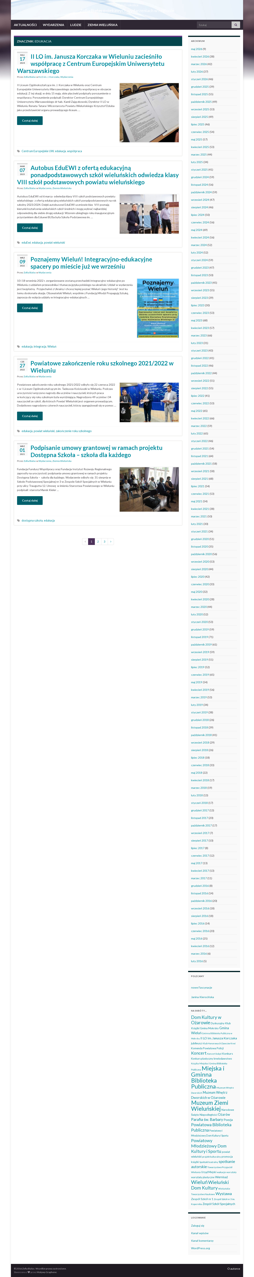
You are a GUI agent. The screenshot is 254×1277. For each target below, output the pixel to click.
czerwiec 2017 (200, 855)
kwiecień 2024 (200, 237)
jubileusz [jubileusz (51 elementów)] (196, 1043)
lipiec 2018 (197, 757)
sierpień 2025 (199, 116)
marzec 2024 (199, 245)
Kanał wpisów (200, 1233)
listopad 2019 (199, 637)
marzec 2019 (199, 697)
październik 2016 (201, 900)
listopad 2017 (199, 818)
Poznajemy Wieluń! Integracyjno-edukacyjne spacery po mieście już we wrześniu (91, 263)
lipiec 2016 (197, 923)
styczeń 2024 (199, 260)
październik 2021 (201, 463)
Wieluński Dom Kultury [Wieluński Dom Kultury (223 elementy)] (210, 1185)
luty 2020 (197, 614)
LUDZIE (75, 25)
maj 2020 (196, 591)
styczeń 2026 (199, 79)
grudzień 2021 (200, 448)
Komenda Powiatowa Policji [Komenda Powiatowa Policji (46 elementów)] (207, 1048)
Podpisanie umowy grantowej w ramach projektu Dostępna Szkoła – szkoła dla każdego (97, 451)
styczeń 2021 (199, 531)
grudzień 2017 (200, 810)
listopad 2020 (199, 546)
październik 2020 (201, 554)
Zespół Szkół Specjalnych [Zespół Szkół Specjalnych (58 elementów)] (219, 1204)
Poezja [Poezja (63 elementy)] (228, 1119)
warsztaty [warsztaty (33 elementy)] (231, 1172)
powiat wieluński (54, 242)
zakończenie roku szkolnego (74, 431)
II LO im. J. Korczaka (48, 76)
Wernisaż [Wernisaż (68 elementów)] (221, 1177)
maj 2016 (196, 938)
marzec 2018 (199, 787)
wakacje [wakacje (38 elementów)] (221, 1172)
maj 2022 (196, 410)
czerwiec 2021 (200, 493)
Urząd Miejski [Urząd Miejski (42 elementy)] (208, 1172)
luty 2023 (197, 343)
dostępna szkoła (32, 520)
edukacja (60, 151)
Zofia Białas (30, 76)
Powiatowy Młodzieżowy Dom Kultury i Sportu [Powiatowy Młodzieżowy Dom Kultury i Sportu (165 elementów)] (208, 1146)
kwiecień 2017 (200, 870)
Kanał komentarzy (202, 1240)
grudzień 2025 (200, 86)
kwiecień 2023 (200, 328)
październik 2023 (201, 282)
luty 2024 (197, 252)
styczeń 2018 (199, 802)
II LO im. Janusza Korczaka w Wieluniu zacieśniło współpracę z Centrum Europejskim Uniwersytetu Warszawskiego (91, 63)
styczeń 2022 (199, 441)
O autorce (233, 1268)
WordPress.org (200, 1248)
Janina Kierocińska (202, 997)
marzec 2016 (199, 953)
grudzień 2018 (200, 720)
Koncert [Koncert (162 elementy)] (199, 1053)
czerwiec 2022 (200, 403)
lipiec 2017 (197, 848)
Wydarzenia (66, 76)
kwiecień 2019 (200, 689)
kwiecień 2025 (200, 147)
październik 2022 (201, 373)
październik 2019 (201, 644)
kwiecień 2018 (200, 780)
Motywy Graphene (47, 1272)
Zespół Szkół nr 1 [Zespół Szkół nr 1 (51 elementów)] (202, 1199)
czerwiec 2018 (200, 765)
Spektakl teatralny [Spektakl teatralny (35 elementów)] (208, 1162)
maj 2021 (196, 501)
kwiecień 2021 (200, 508)
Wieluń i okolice (127, 4)
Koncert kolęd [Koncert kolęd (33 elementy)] (214, 1053)
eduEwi (26, 242)
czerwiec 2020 (200, 584)
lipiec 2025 (197, 124)
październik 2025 (201, 101)
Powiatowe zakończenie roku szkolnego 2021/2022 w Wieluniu (102, 366)
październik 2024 (201, 192)
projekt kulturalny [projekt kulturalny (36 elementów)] (211, 1156)
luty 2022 (197, 433)
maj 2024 (196, 230)
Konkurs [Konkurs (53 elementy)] (227, 1053)
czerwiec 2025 (200, 132)
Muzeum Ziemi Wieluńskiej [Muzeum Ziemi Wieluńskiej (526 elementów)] (209, 1105)
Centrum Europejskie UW (38, 151)
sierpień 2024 (199, 207)
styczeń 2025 (199, 169)
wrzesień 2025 (200, 109)
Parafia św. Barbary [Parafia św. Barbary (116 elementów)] (207, 1119)
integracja (40, 346)
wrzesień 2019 (200, 652)
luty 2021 (197, 524)
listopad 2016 (199, 893)
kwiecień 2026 (200, 56)
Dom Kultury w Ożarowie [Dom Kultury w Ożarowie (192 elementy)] (206, 1020)
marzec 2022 (199, 426)
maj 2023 (196, 320)
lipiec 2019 (197, 667)
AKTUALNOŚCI (25, 25)
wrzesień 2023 (200, 290)
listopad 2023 (199, 275)
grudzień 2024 (200, 177)
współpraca (74, 151)
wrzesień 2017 (200, 833)
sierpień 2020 (199, 569)
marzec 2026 (199, 64)
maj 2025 (196, 139)
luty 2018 (197, 795)
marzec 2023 (199, 335)
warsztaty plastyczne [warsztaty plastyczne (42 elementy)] (203, 1177)
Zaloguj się (197, 1225)
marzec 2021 (199, 516)
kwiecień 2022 (200, 418)
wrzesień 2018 (200, 742)
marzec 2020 (199, 606)
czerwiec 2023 (200, 312)
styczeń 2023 (199, 350)
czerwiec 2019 (200, 674)
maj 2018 (196, 772)
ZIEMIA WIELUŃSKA (102, 25)
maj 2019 (196, 682)
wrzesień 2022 (200, 380)
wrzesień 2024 (200, 199)
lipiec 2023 (197, 305)
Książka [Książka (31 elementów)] (195, 1063)
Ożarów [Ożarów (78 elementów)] (224, 1114)
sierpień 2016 (199, 916)
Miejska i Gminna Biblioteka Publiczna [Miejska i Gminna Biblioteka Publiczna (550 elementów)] (207, 1077)
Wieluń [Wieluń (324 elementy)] (199, 1182)
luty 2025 (197, 162)
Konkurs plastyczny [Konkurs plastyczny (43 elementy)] (202, 1058)
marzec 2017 (199, 878)
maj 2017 (196, 863)
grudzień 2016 (200, 885)
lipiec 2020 (197, 576)
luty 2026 (197, 71)
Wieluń (51, 346)
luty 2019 (197, 704)
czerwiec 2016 (200, 931)
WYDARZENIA (53, 25)
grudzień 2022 (200, 358)
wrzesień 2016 (200, 908)
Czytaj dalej (30, 120)
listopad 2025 (199, 94)
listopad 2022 (199, 365)
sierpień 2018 (199, 750)
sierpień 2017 (199, 840)
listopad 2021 (199, 456)
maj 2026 (196, 49)
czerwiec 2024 (200, 222)
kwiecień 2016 (200, 946)
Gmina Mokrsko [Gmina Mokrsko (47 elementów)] (209, 1028)
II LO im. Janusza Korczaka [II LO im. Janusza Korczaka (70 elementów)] (218, 1038)
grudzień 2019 (200, 629)
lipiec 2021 (197, 486)
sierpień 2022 (199, 388)
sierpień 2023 (199, 297)
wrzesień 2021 (200, 471)
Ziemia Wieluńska (61, 188)
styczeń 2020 (199, 622)
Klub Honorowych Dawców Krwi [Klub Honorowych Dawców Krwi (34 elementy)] (219, 1043)
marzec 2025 (199, 154)
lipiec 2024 (197, 214)
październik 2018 (201, 735)
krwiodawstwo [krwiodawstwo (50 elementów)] (223, 1058)
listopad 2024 (199, 184)
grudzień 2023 (200, 267)
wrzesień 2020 (200, 561)
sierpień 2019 (199, 659)
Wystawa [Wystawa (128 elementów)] (224, 1193)
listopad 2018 (199, 727)
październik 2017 (201, 825)
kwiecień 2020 (200, 599)
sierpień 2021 (199, 478)
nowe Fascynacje (201, 987)
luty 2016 (197, 961)
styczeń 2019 (199, 712)
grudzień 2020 (200, 539)
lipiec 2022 (197, 395)
